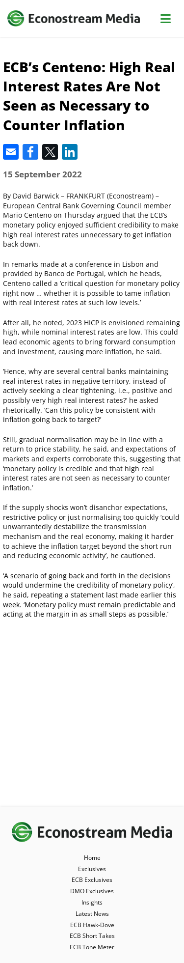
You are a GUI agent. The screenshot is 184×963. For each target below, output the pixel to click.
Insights (92, 902)
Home (92, 857)
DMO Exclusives (92, 891)
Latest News (92, 913)
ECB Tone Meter (92, 947)
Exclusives (92, 869)
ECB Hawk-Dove (92, 925)
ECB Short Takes (92, 936)
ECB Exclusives (92, 880)
